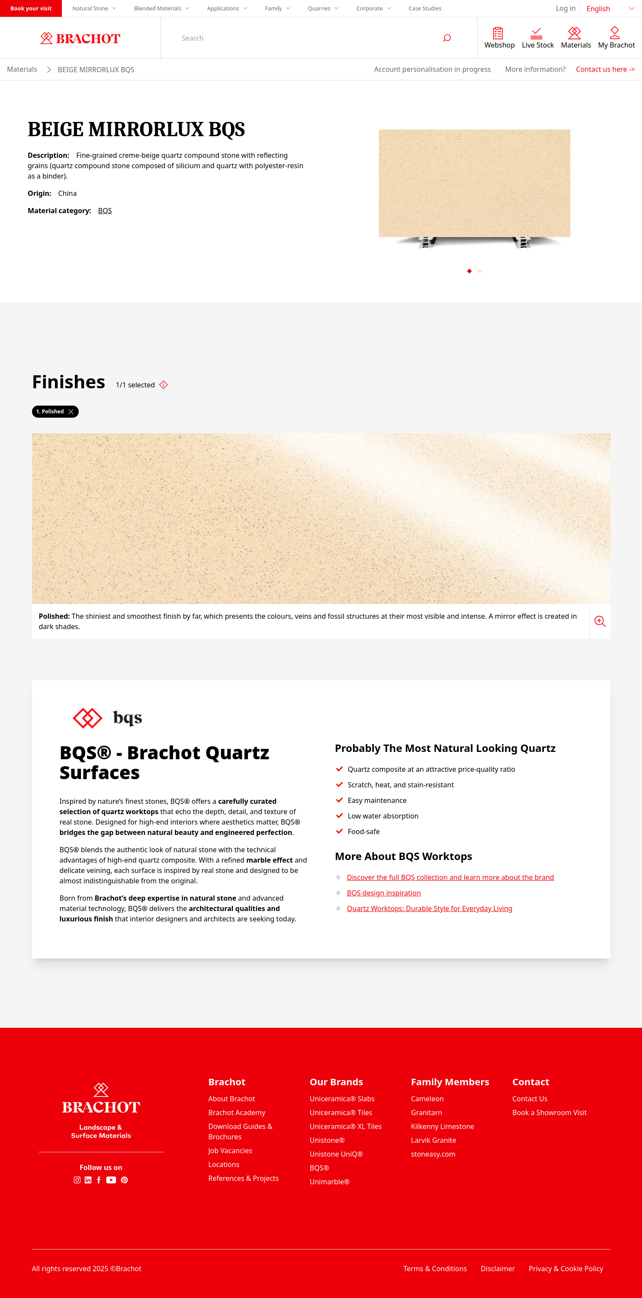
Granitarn (426, 1112)
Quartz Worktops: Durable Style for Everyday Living (430, 908)
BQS (105, 210)
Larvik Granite (433, 1140)
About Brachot (232, 1098)
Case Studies (425, 8)
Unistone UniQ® (336, 1154)
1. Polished (55, 411)
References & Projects (244, 1178)
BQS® (319, 1168)
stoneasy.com (433, 1154)
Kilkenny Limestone (442, 1126)
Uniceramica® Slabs (342, 1098)
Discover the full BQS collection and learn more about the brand (450, 877)
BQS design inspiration (384, 893)
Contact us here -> (605, 69)
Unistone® (327, 1140)
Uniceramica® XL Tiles (346, 1126)
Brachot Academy (237, 1112)
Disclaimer (498, 1268)
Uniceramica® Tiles (341, 1112)
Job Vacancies (230, 1150)
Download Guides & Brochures (241, 1131)
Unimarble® (330, 1181)
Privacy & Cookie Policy (566, 1268)
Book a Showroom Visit (549, 1112)
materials (22, 69)
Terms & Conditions (435, 1268)
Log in (566, 8)
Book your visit (30, 8)
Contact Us (529, 1098)
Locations (224, 1164)
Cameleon (427, 1098)
